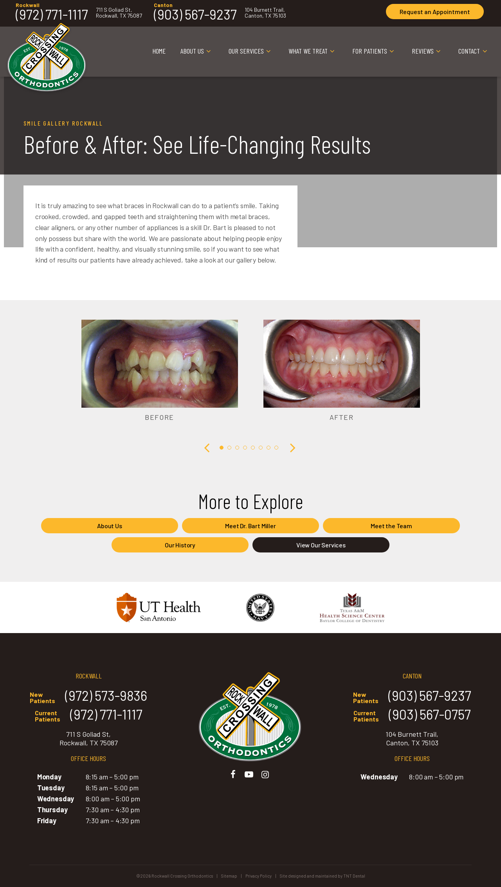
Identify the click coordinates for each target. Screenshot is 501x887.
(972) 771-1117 (52, 14)
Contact (474, 51)
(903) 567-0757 (412, 715)
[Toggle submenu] (209, 51)
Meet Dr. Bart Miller (250, 525)
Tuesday (51, 787)
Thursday (52, 809)
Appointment (435, 11)
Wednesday (55, 798)
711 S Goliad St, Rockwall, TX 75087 (119, 13)
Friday (46, 820)
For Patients (374, 51)
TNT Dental (354, 875)
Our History (180, 545)
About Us (197, 51)
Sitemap (229, 875)
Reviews (427, 51)
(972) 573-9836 (88, 696)
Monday (49, 776)
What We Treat (312, 51)
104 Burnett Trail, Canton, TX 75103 (265, 13)
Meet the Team (391, 525)
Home (159, 51)
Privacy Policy (258, 875)
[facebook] (233, 774)
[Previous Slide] (207, 447)
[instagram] (265, 774)
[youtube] (249, 774)
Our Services (251, 51)
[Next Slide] (292, 447)
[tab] (221, 446)
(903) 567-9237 (195, 14)
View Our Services (321, 545)
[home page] (46, 52)
